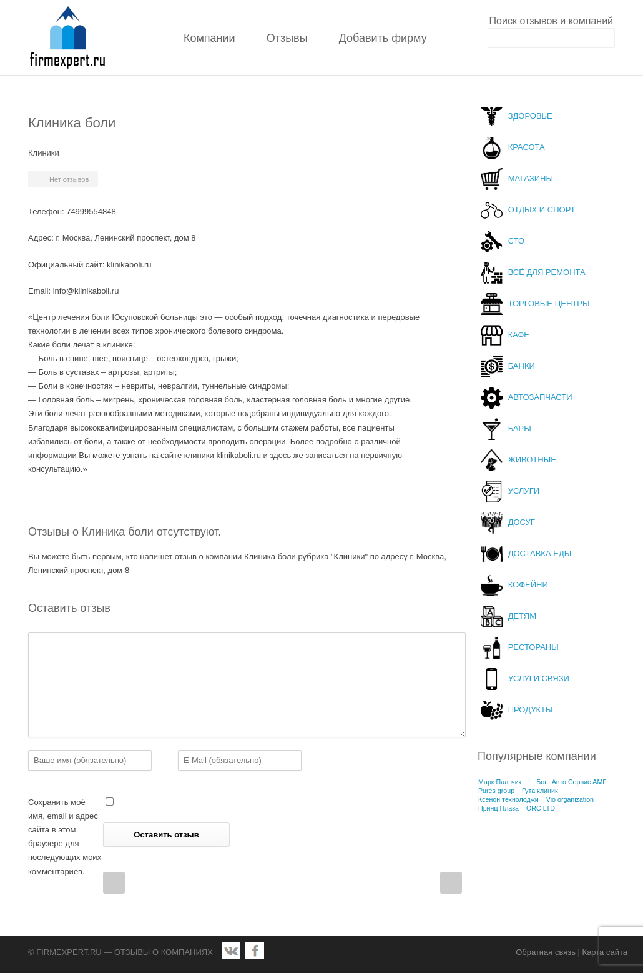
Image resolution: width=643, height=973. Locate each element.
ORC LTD (540, 808)
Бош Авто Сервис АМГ (571, 782)
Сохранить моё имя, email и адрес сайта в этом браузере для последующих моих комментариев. (64, 836)
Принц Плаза (498, 808)
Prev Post (114, 883)
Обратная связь (546, 952)
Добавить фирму (383, 38)
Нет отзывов (69, 179)
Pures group (496, 790)
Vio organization (570, 799)
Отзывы (287, 38)
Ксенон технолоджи (508, 799)
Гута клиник (540, 790)
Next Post (451, 883)
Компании (209, 38)
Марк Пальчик (499, 782)
